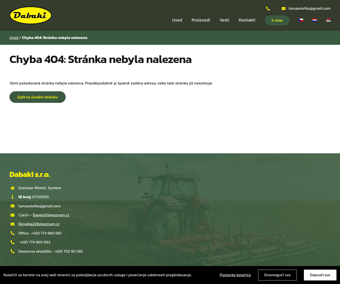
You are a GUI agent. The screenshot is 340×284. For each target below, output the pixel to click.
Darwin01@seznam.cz (51, 215)
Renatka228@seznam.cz (39, 224)
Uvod (13, 37)
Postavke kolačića (235, 275)
